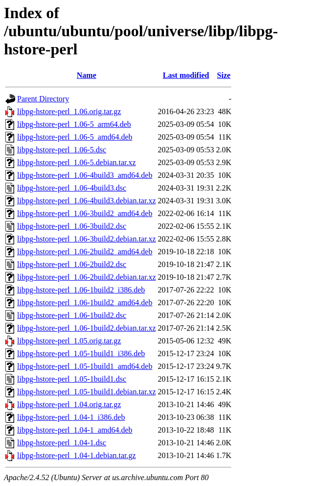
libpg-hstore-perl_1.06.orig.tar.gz (69, 111)
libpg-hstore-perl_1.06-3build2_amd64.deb (84, 213)
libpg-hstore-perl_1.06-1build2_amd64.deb (84, 302)
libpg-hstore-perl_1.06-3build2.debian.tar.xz (86, 239)
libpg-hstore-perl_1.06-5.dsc (61, 150)
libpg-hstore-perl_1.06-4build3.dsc (71, 188)
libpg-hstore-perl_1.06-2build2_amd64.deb (84, 251)
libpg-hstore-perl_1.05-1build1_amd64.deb (84, 366)
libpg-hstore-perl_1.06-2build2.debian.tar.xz (86, 277)
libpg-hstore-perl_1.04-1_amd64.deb (75, 430)
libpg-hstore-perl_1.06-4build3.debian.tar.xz (86, 200)
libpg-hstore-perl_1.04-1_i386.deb (71, 417)
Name (86, 75)
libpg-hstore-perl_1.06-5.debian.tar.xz (76, 162)
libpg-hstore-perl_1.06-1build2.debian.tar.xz (86, 328)
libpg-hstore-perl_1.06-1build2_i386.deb (81, 290)
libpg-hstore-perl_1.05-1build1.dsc (71, 379)
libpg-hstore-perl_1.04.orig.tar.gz (69, 404)
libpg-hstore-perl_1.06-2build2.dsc (71, 264)
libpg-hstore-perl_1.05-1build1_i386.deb (81, 353)
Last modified (186, 75)
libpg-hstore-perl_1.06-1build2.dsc (71, 315)
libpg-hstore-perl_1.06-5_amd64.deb (75, 137)
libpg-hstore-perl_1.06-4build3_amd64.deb (84, 175)
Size (224, 75)
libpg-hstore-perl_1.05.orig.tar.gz (69, 341)
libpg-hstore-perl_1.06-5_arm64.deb (74, 124)
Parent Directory (43, 99)
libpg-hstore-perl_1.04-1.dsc (61, 442)
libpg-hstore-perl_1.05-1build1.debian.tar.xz (86, 392)
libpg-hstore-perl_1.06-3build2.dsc (71, 226)
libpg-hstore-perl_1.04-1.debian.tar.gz (76, 455)
